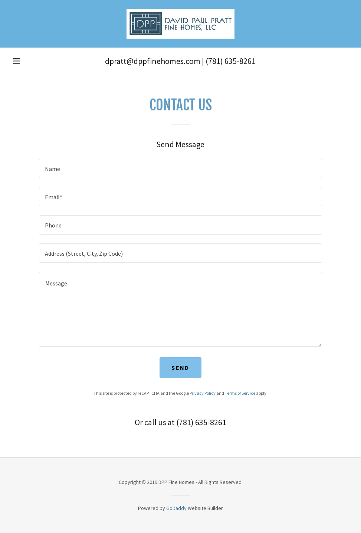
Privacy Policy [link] (203, 393)
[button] (16, 61)
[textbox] (180, 168)
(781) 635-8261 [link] (231, 61)
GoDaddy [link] (176, 508)
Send (180, 367)
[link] (180, 24)
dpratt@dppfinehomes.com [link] (152, 61)
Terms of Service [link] (240, 393)
